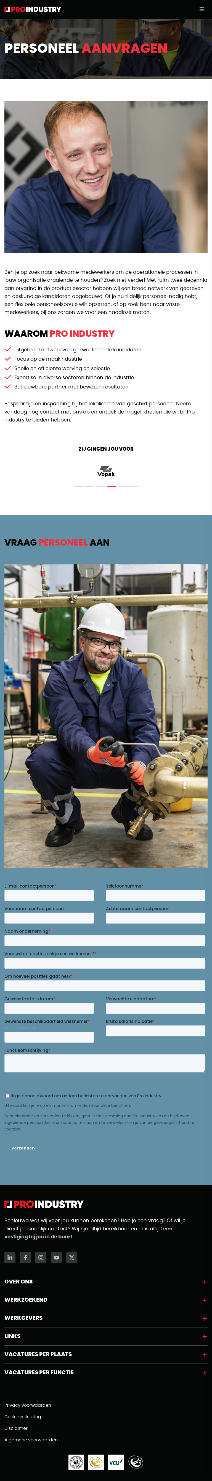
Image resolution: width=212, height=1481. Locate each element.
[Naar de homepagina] (32, 9)
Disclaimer (16, 1428)
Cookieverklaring (22, 1417)
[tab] (78, 486)
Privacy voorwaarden (27, 1405)
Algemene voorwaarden (31, 1440)
